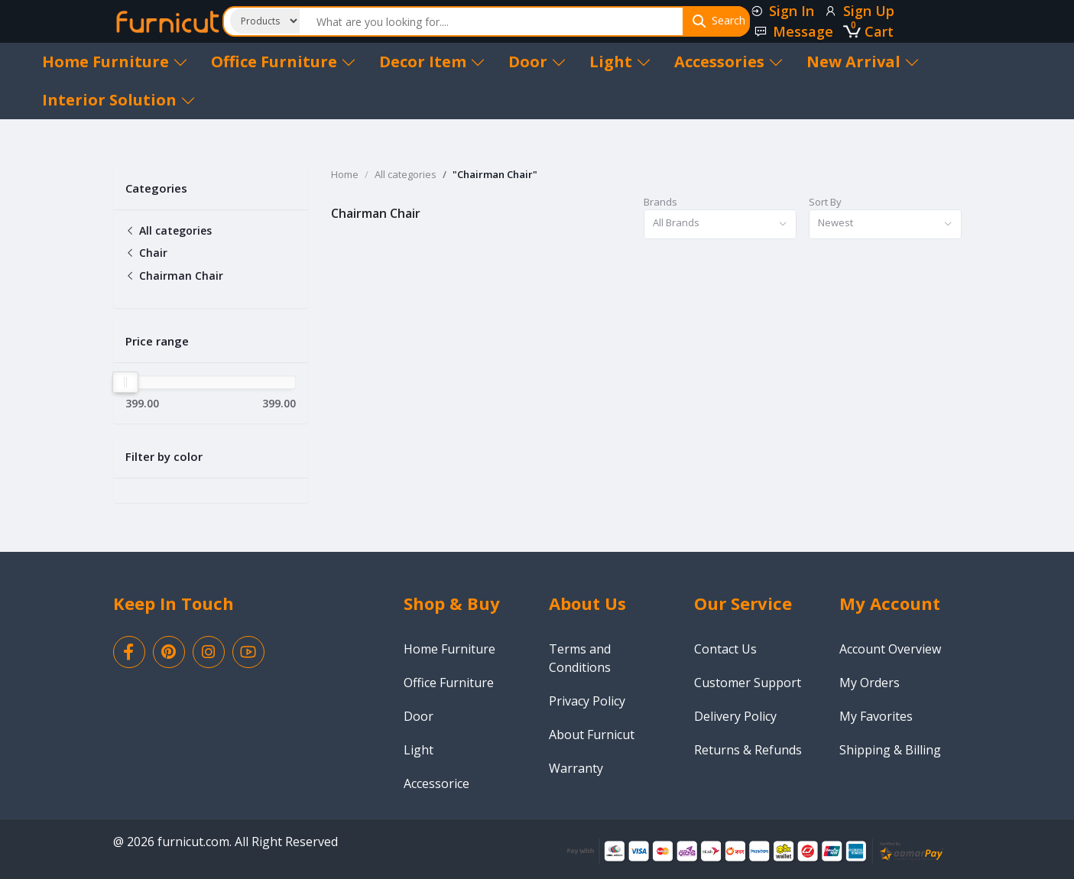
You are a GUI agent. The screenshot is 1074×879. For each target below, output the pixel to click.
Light (620, 61)
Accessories (729, 61)
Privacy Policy (587, 700)
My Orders (869, 682)
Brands (660, 202)
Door (537, 61)
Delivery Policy (735, 716)
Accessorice (436, 783)
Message (793, 31)
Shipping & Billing (890, 749)
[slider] (126, 382)
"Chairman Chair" (495, 174)
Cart (868, 31)
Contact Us (725, 649)
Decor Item (432, 61)
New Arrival (863, 61)
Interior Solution (119, 99)
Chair (146, 252)
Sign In (782, 11)
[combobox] (720, 224)
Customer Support (747, 682)
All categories (168, 230)
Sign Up (859, 11)
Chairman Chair (174, 275)
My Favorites (876, 716)
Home (345, 174)
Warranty (576, 768)
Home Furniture (115, 61)
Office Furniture (283, 61)
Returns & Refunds (748, 749)
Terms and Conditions (580, 658)
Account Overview (890, 649)
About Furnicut (591, 734)
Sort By (825, 202)
